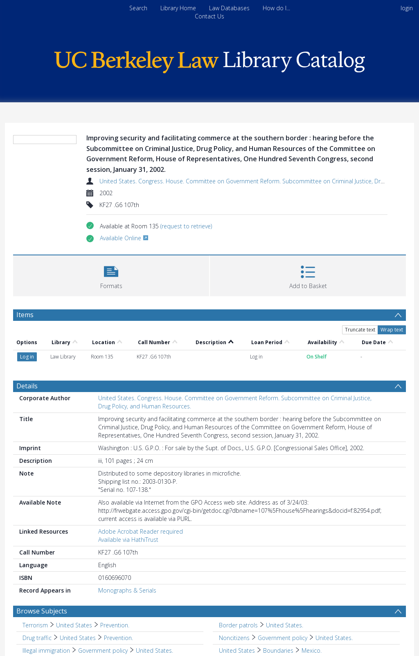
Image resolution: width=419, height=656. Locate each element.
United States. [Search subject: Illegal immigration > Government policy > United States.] (154, 604)
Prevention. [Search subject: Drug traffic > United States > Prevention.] (118, 591)
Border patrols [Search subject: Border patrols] (238, 578)
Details (27, 339)
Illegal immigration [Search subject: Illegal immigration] (46, 604)
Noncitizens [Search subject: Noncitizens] (234, 591)
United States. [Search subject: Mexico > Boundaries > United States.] (106, 616)
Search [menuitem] (138, 8)
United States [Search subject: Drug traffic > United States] (78, 591)
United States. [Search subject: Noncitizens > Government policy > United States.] (334, 591)
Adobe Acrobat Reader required (140, 485)
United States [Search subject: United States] (237, 604)
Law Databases (229, 8)
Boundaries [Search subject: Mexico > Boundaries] (65, 616)
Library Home (178, 8)
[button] (111, 274)
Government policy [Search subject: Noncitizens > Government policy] (282, 591)
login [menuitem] (407, 8)
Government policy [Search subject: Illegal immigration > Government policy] (103, 604)
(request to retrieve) (186, 226)
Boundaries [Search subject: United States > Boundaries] (278, 604)
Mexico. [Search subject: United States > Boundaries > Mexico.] (312, 604)
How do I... (276, 8)
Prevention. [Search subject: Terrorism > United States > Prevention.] (114, 578)
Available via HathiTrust (128, 493)
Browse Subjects (41, 564)
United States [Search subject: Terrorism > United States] (74, 578)
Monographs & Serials (127, 544)
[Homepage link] (209, 60)
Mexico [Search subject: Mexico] (32, 616)
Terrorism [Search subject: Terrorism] (35, 578)
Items (25, 314)
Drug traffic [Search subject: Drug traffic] (37, 591)
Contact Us (209, 16)
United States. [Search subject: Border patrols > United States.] (284, 578)
